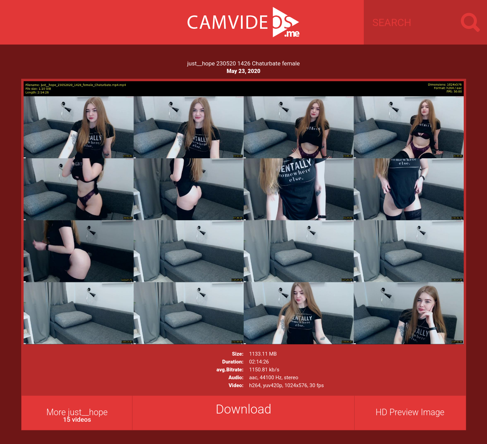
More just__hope (77, 415)
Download (243, 409)
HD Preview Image (409, 412)
